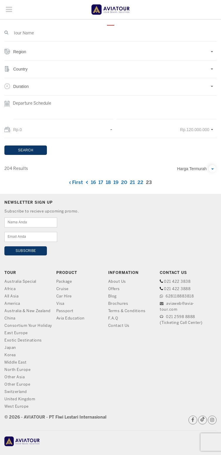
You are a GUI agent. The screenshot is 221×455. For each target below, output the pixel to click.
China (10, 318)
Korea (10, 355)
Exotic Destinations (23, 340)
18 (108, 182)
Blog (112, 296)
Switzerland (15, 392)
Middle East (15, 362)
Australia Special (20, 282)
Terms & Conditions (127, 311)
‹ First (76, 182)
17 (100, 182)
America (12, 304)
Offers (114, 289)
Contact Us (119, 326)
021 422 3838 (177, 282)
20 (124, 182)
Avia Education (70, 318)
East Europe (16, 333)
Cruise (62, 289)
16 (93, 182)
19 (115, 182)
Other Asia (14, 377)
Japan (10, 348)
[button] (110, 55)
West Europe (16, 407)
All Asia (11, 296)
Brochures (118, 304)
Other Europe (17, 385)
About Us (117, 282)
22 (140, 182)
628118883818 (177, 296)
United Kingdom (19, 399)
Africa (10, 289)
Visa (60, 304)
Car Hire (64, 296)
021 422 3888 (177, 289)
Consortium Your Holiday (28, 326)
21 (132, 182)
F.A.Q (113, 318)
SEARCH (25, 150)
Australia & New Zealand (27, 311)
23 (149, 182)
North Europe (17, 370)
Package (64, 282)
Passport (65, 311)
